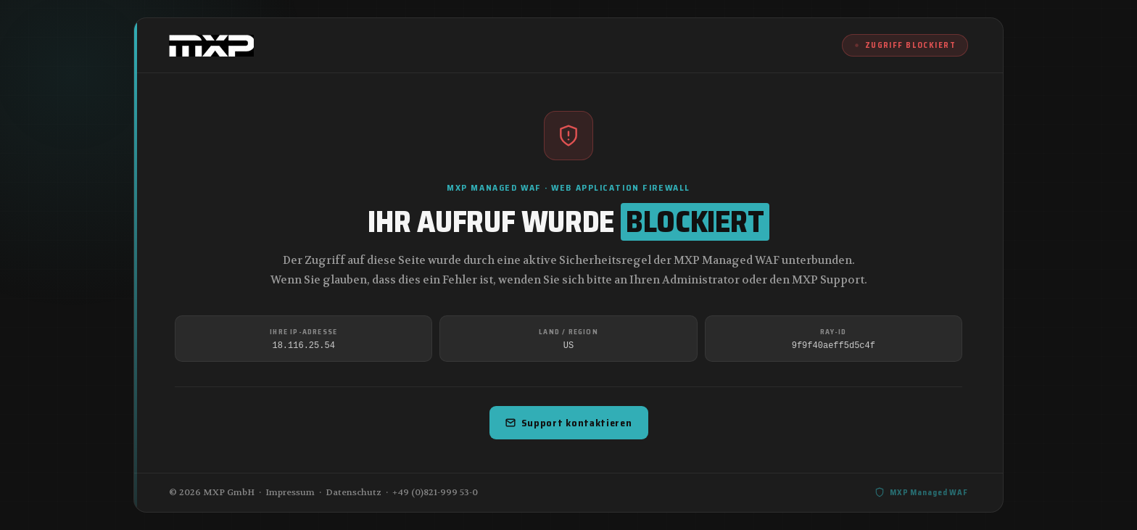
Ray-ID (833, 331)
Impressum (290, 492)
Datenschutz (353, 492)
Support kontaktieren (568, 423)
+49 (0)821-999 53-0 (435, 492)
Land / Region (568, 331)
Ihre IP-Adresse (303, 331)
